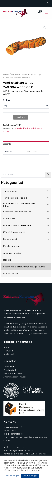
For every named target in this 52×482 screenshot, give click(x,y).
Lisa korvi (20, 117)
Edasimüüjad (9, 370)
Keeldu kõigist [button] (12, 476)
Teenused (8, 351)
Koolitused (8, 354)
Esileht (6, 74)
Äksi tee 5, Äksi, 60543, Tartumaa (31, 454)
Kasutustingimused (12, 373)
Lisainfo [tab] (7, 144)
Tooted (6, 347)
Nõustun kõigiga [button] (30, 476)
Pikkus (6, 100)
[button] (48, 3)
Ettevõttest (8, 367)
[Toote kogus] (7, 117)
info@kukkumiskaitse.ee (21, 450)
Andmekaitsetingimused (14, 377)
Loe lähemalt (34, 470)
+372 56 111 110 (17, 447)
